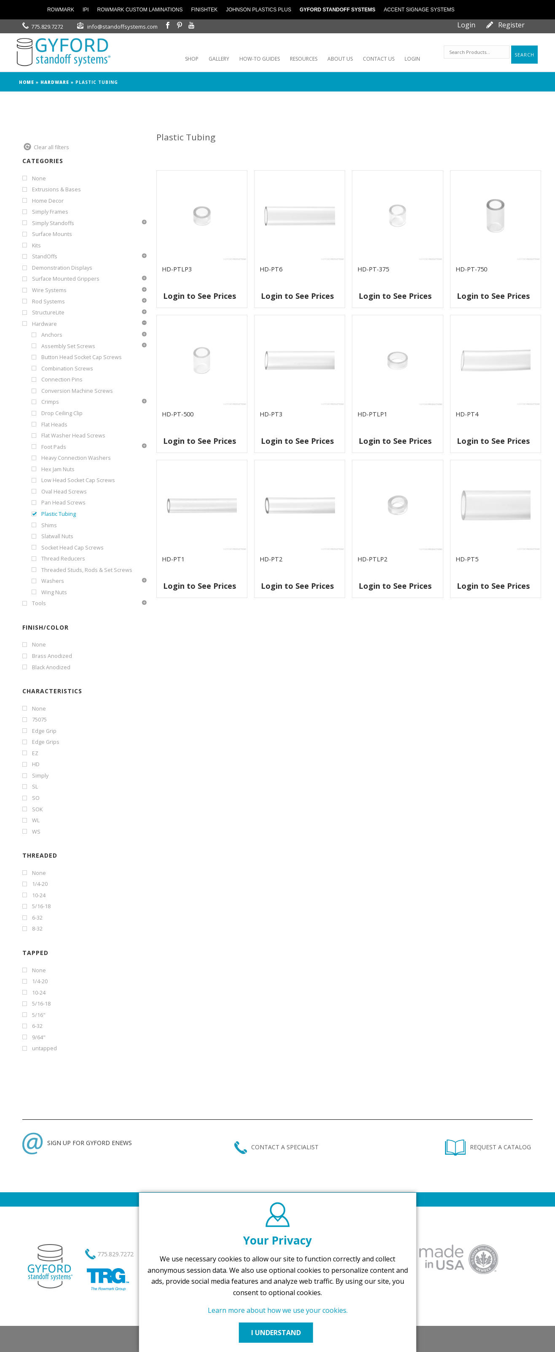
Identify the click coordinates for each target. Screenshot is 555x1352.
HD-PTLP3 (177, 269)
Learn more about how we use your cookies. (278, 1310)
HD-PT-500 (177, 414)
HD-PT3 (271, 414)
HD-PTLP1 (372, 414)
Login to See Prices (199, 296)
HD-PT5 (467, 559)
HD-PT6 (271, 269)
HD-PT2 (271, 559)
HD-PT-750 (471, 269)
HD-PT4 (467, 414)
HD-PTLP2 (372, 559)
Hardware (54, 82)
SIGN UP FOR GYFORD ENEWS (77, 1143)
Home (26, 82)
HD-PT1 (173, 559)
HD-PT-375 (373, 269)
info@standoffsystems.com (122, 26)
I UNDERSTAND (278, 1332)
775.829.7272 (47, 26)
